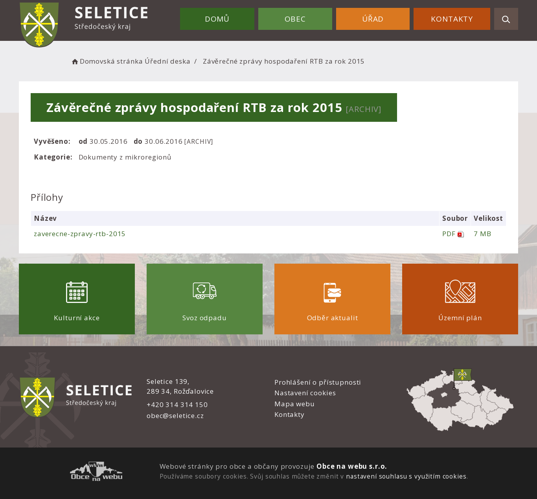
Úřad (373, 19)
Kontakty (452, 19)
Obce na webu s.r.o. (351, 466)
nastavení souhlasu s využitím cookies (406, 476)
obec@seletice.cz (175, 415)
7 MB (482, 233)
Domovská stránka (106, 61)
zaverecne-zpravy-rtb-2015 (80, 233)
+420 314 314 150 (177, 404)
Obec (295, 19)
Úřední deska (167, 61)
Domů (217, 19)
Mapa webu (294, 403)
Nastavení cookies (305, 392)
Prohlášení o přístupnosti (317, 382)
